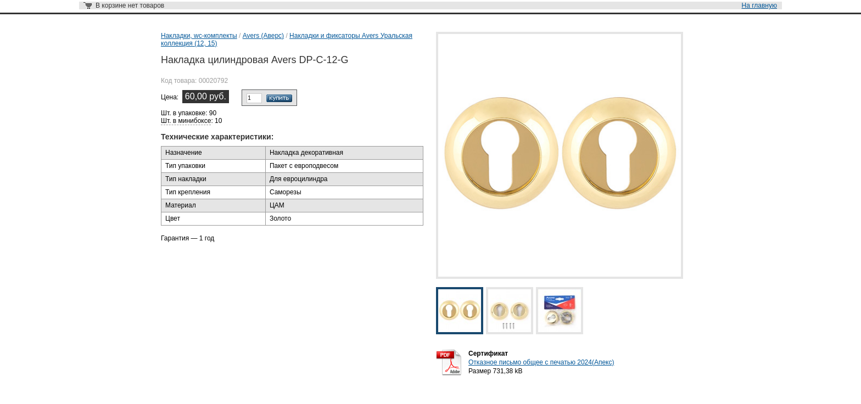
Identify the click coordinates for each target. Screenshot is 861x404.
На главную (759, 5)
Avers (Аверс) (263, 36)
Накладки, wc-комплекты (199, 36)
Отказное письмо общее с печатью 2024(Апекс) (541, 362)
